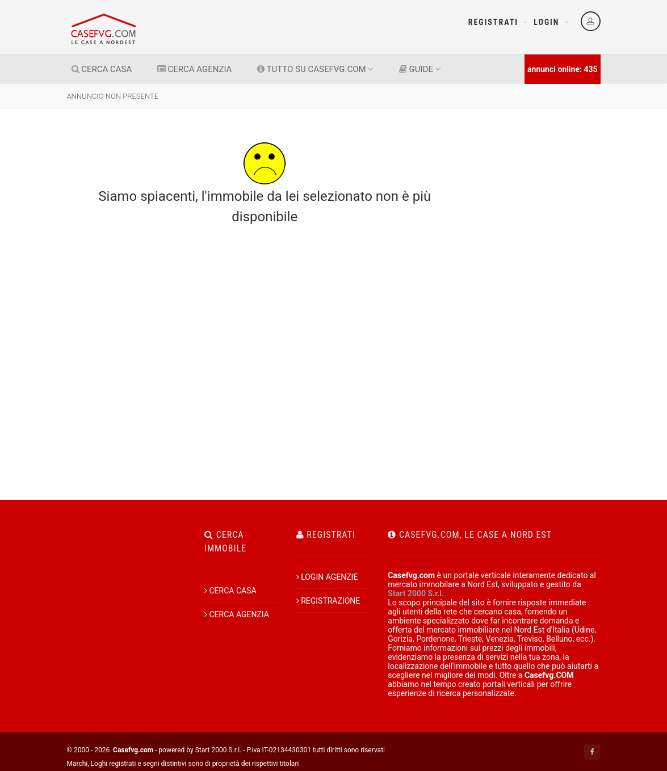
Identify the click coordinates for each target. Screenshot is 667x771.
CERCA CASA (102, 69)
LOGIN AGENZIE (327, 577)
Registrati (493, 22)
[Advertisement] (540, 265)
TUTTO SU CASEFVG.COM (315, 69)
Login (546, 22)
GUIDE (420, 69)
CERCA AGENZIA (194, 69)
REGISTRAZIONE (328, 600)
